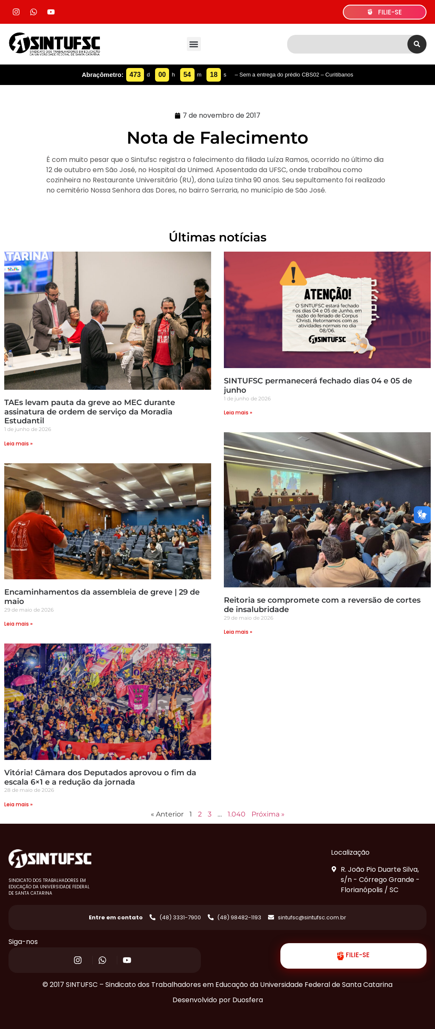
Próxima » (268, 814)
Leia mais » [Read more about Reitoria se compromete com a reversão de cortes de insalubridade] (238, 631)
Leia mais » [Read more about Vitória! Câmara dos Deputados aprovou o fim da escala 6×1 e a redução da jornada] (18, 804)
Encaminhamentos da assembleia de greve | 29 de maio (102, 596)
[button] (194, 44)
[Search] (417, 44)
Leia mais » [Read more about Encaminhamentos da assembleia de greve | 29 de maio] (18, 623)
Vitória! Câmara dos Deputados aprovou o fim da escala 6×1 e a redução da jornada (100, 777)
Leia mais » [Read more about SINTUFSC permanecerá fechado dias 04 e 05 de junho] (238, 412)
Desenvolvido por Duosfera (217, 1000)
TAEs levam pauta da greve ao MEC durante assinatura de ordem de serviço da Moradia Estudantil (89, 411)
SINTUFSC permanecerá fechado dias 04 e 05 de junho (318, 385)
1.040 (237, 814)
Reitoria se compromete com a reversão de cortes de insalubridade (322, 604)
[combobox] (347, 44)
